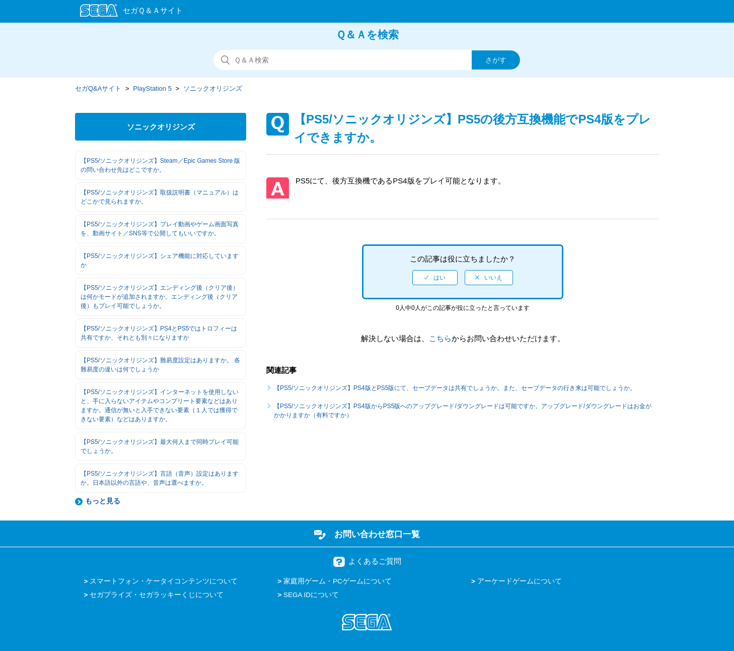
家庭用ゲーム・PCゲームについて (337, 581)
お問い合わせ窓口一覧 (377, 534)
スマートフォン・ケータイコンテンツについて (164, 581)
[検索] (367, 60)
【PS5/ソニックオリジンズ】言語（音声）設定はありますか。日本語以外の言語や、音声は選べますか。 (160, 478)
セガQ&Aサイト (98, 88)
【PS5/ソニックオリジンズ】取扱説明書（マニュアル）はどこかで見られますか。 (160, 197)
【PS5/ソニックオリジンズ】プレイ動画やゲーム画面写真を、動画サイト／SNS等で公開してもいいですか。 (160, 229)
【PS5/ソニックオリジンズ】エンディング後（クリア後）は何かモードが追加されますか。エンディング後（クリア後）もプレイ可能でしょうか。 (160, 296)
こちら (440, 338)
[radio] (435, 277)
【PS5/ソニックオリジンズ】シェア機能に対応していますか (160, 260)
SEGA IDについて (311, 595)
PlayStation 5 (152, 88)
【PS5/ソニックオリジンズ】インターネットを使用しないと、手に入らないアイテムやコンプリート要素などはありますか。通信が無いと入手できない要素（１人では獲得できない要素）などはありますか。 (160, 405)
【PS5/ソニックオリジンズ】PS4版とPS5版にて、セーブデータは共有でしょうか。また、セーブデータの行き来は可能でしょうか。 (455, 388)
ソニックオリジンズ (212, 88)
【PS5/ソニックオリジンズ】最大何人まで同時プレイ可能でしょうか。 (160, 446)
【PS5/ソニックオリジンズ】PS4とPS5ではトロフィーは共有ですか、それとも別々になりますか (159, 333)
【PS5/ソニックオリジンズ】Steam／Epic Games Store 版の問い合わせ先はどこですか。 (160, 165)
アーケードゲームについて (519, 581)
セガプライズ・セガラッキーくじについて (157, 595)
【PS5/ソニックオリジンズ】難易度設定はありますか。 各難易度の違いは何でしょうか (160, 365)
